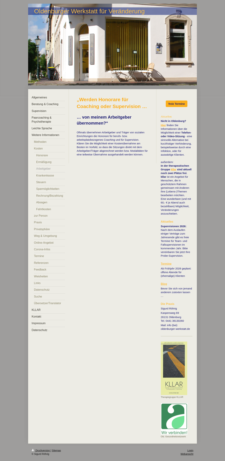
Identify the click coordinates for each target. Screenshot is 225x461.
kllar (173, 169)
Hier (163, 125)
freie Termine (176, 103)
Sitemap (56, 450)
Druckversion (41, 450)
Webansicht (187, 454)
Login (190, 450)
